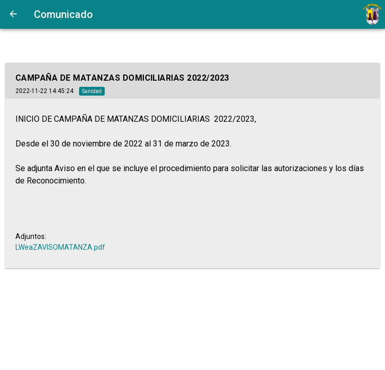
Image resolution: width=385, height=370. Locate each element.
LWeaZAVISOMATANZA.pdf (60, 247)
